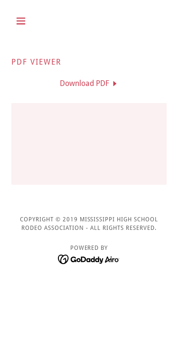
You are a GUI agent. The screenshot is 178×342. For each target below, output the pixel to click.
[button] (23, 20)
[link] (89, 83)
